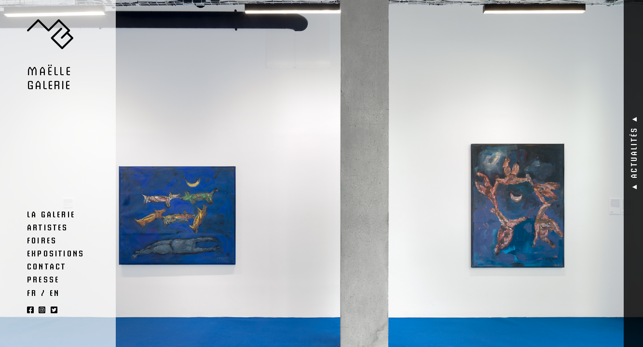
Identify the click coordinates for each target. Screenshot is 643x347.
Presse (43, 279)
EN (55, 292)
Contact (46, 266)
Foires (42, 240)
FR (32, 292)
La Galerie (51, 214)
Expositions (55, 253)
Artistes (47, 227)
